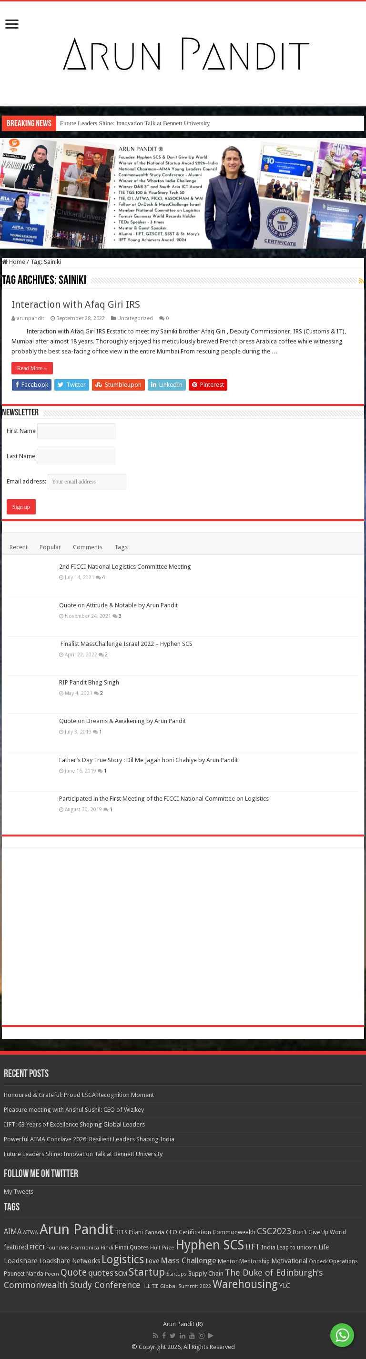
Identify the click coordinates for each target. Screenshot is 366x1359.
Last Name (21, 456)
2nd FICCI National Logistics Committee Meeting (125, 566)
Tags (121, 547)
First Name (21, 430)
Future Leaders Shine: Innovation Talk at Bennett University (135, 123)
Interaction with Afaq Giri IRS (75, 304)
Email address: (66, 481)
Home (13, 261)
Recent (19, 547)
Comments (87, 547)
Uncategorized (135, 318)
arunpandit (30, 318)
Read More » (32, 368)
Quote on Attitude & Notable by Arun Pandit (118, 1287)
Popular (50, 547)
